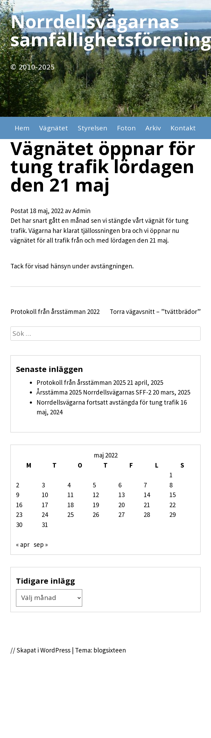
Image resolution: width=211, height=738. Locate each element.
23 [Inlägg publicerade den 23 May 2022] (19, 514)
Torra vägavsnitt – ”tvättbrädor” (155, 311)
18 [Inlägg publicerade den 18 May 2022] (70, 505)
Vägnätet (53, 127)
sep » (41, 544)
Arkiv (153, 127)
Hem (22, 127)
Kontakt (183, 127)
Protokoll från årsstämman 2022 (55, 311)
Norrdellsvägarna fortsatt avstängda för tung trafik (107, 402)
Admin (82, 210)
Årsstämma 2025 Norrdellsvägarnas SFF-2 (93, 392)
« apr (22, 544)
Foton (126, 127)
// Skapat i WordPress (40, 650)
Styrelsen (92, 127)
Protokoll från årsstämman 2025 (81, 382)
